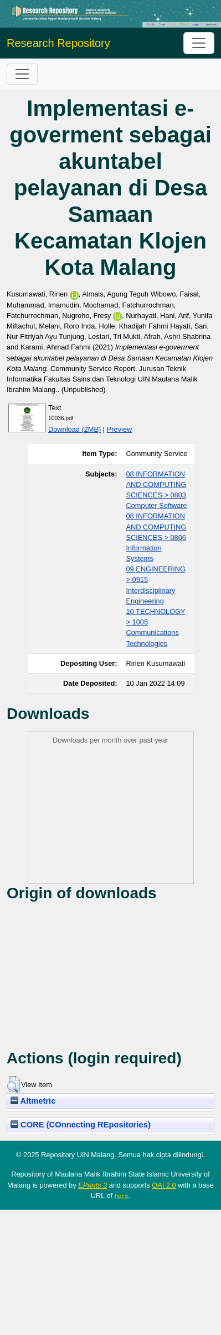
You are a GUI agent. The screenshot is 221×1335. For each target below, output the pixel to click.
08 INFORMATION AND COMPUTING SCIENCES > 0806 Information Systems (156, 537)
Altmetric (33, 1100)
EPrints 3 (92, 1185)
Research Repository (58, 43)
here (122, 1196)
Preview (119, 429)
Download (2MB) (74, 429)
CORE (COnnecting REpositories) (81, 1124)
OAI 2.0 (164, 1185)
